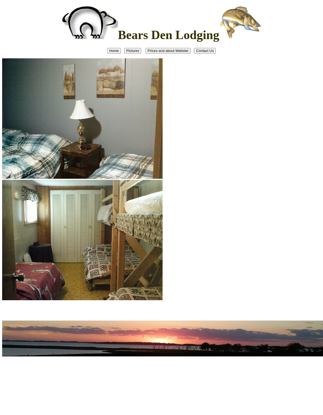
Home (114, 51)
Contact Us (205, 51)
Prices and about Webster (168, 51)
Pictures (132, 51)
